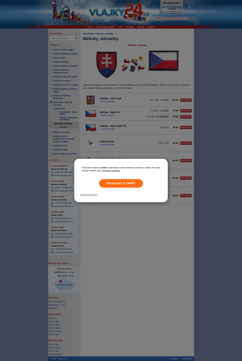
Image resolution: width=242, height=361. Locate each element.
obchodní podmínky (111, 170)
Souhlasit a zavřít (121, 183)
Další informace (89, 194)
